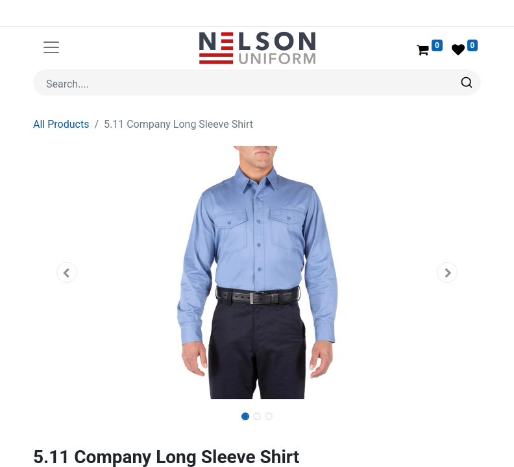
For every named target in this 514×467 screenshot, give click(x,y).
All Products (61, 124)
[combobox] (257, 82)
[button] (67, 272)
